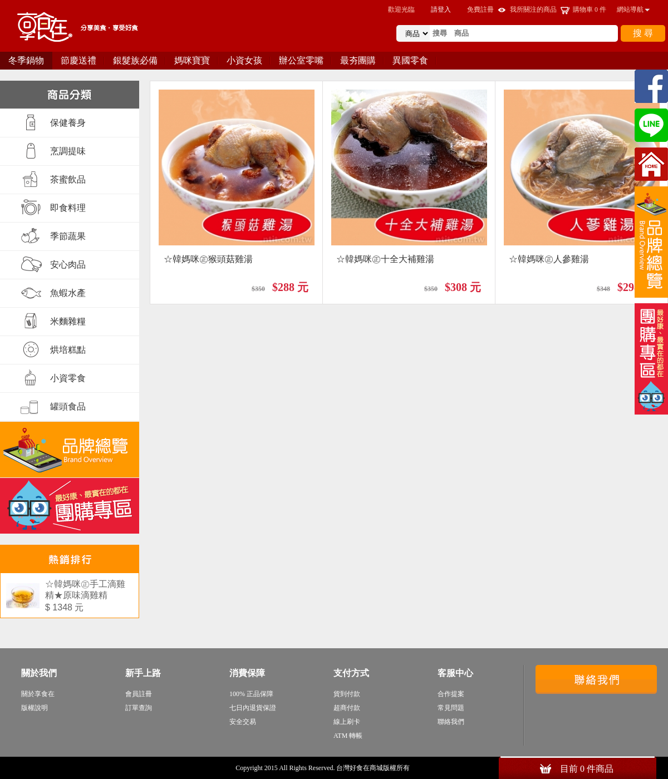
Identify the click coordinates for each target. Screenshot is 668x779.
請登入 (441, 9)
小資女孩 (244, 60)
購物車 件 (589, 9)
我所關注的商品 (533, 9)
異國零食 (410, 60)
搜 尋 (643, 33)
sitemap (422, 768)
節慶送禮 (78, 60)
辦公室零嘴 (301, 60)
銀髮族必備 (135, 60)
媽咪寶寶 (192, 60)
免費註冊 (480, 9)
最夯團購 (358, 60)
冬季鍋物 (26, 60)
